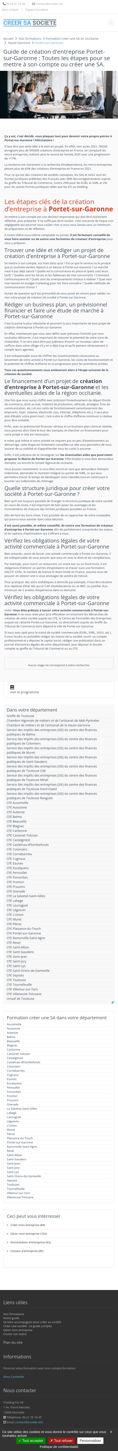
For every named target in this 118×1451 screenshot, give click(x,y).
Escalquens (14, 1083)
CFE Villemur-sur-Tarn (22, 989)
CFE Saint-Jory (16, 961)
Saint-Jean (13, 1163)
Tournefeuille (16, 1189)
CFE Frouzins (16, 887)
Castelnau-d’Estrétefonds (23, 1062)
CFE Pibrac (14, 924)
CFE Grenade (16, 891)
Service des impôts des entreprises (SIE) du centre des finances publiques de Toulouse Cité (52, 768)
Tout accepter (30, 1441)
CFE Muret (14, 919)
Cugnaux (13, 1075)
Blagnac (12, 1045)
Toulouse (13, 1185)
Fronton (12, 1096)
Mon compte (10, 10)
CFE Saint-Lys (16, 966)
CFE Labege (15, 900)
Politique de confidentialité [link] (59, 1447)
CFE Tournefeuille (19, 984)
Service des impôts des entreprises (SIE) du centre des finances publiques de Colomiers (52, 741)
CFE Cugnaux (16, 859)
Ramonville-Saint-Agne (22, 1147)
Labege (12, 1113)
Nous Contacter (13, 1377)
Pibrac (11, 1134)
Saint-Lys (13, 1172)
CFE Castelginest (18, 840)
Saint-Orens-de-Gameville (24, 1176)
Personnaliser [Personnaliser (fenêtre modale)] (90, 1441)
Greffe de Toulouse (20, 716)
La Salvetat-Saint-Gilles (22, 1109)
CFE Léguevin (16, 910)
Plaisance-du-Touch (20, 1138)
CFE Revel (13, 942)
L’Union (12, 1125)
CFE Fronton (15, 882)
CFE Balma (14, 817)
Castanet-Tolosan (18, 1054)
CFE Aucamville (17, 803)
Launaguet (14, 1117)
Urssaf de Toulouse (20, 998)
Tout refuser (61, 1441)
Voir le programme (24, 692)
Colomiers (13, 1066)
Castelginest (15, 1058)
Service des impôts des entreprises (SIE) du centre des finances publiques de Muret (52, 750)
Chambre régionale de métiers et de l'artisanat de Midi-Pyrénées (53, 720)
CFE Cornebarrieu (19, 854)
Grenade (13, 1104)
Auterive (12, 1033)
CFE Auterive (16, 812)
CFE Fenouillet (17, 873)
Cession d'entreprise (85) (27, 1251)
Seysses (12, 1180)
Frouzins (12, 1100)
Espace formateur (36, 10)
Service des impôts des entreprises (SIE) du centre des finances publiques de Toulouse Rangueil (52, 795)
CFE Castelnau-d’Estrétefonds (28, 845)
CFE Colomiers (17, 849)
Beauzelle (13, 1041)
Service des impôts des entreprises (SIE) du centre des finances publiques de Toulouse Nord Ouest (52, 786)
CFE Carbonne (17, 831)
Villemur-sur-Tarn (18, 1193)
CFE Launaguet (17, 905)
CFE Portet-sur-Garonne (24, 933)
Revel (10, 1151)
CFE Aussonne (17, 807)
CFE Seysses (15, 975)
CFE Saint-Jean (17, 956)
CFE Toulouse (16, 980)
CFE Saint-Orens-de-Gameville (28, 970)
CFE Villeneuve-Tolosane (24, 994)
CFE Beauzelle (17, 821)
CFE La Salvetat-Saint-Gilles (26, 896)
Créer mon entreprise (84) (27, 1225)
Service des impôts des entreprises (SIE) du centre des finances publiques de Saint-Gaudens (52, 759)
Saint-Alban (14, 1155)
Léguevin (13, 1121)
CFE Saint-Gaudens (20, 952)
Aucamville (14, 1024)
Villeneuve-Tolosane (20, 1197)
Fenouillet (13, 1087)
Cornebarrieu (16, 1071)
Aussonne (13, 1028)
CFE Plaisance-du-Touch (24, 928)
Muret (11, 1130)
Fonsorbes (14, 1092)
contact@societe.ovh (29, 1422)
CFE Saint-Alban (18, 947)
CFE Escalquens (18, 868)
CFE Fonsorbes (17, 877)
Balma (11, 1037)
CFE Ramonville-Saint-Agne (26, 938)
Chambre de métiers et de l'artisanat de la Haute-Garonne (48, 725)
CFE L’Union (15, 914)
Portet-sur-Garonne (20, 1142)
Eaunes (12, 1079)
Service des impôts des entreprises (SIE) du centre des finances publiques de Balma (52, 732)
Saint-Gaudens (17, 1159)
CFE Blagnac (15, 826)
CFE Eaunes (15, 863)
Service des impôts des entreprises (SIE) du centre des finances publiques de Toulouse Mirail (52, 777)
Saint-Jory (13, 1168)
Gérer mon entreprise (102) (28, 1234)
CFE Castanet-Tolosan (22, 835)
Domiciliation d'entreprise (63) (30, 1242)
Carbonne (13, 1049)
